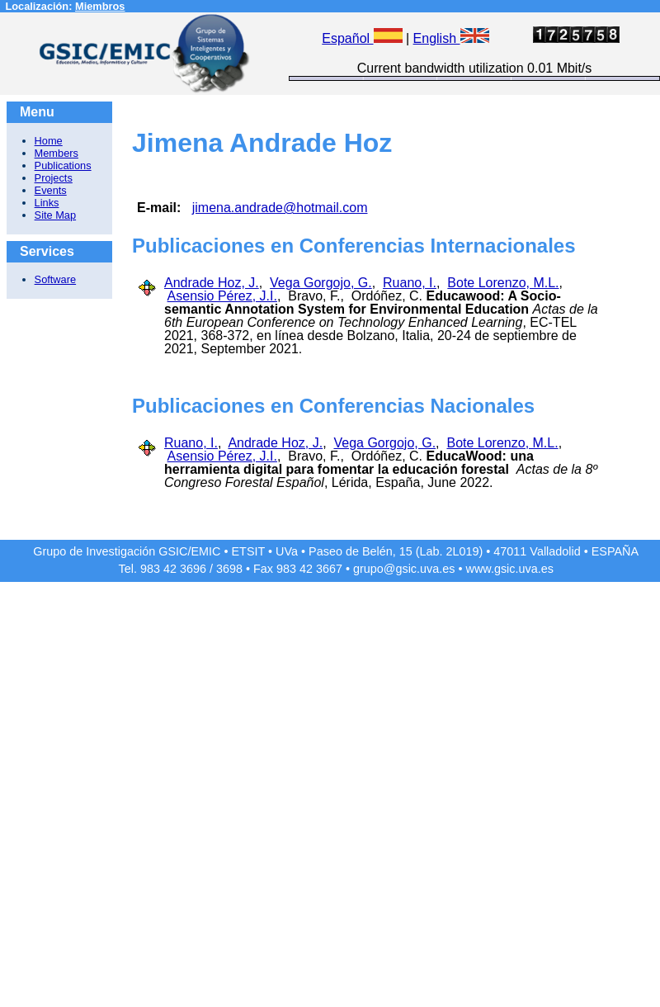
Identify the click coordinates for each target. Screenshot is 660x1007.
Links (47, 202)
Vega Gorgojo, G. (321, 283)
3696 (193, 568)
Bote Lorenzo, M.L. (503, 283)
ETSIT (249, 551)
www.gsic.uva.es (510, 568)
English (451, 38)
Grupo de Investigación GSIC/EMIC (126, 551)
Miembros (100, 6)
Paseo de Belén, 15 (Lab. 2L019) (396, 551)
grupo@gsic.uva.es (404, 568)
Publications (63, 165)
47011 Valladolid (536, 551)
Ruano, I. (409, 283)
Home (49, 141)
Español (362, 38)
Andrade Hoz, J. (211, 283)
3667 (329, 568)
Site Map (56, 215)
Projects (54, 178)
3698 (229, 568)
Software (56, 279)
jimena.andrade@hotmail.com (280, 208)
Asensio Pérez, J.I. (222, 296)
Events (51, 190)
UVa (287, 551)
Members (56, 153)
